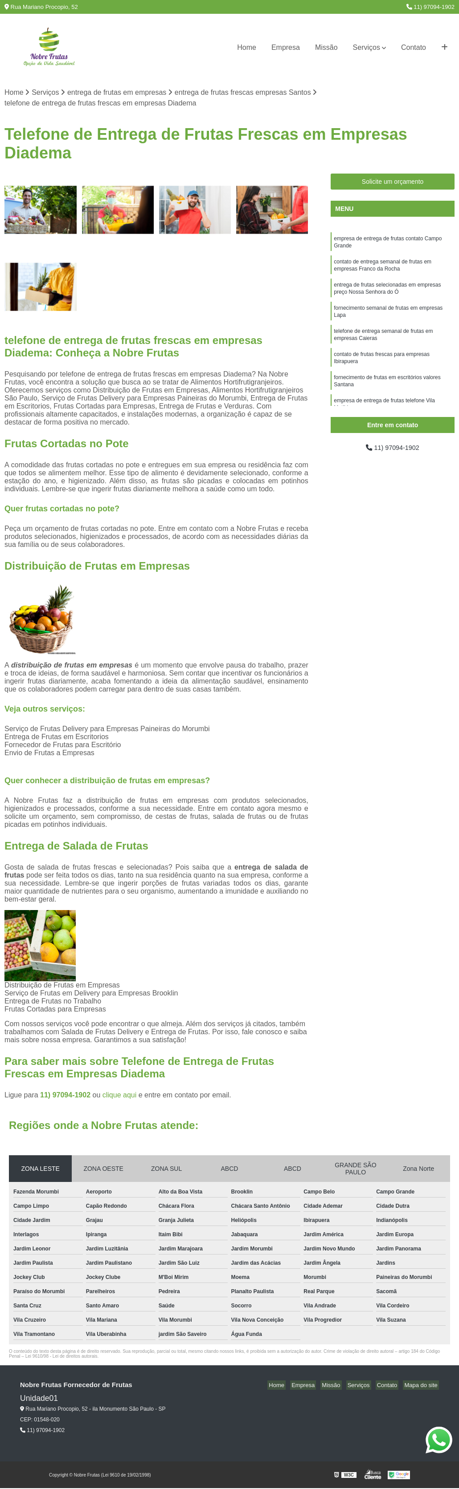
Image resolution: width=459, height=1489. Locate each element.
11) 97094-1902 (430, 7)
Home (246, 47)
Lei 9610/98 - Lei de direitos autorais (61, 1357)
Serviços (366, 47)
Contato (413, 47)
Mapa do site (422, 1386)
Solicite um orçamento (393, 182)
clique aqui (119, 1096)
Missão (326, 47)
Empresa (285, 47)
